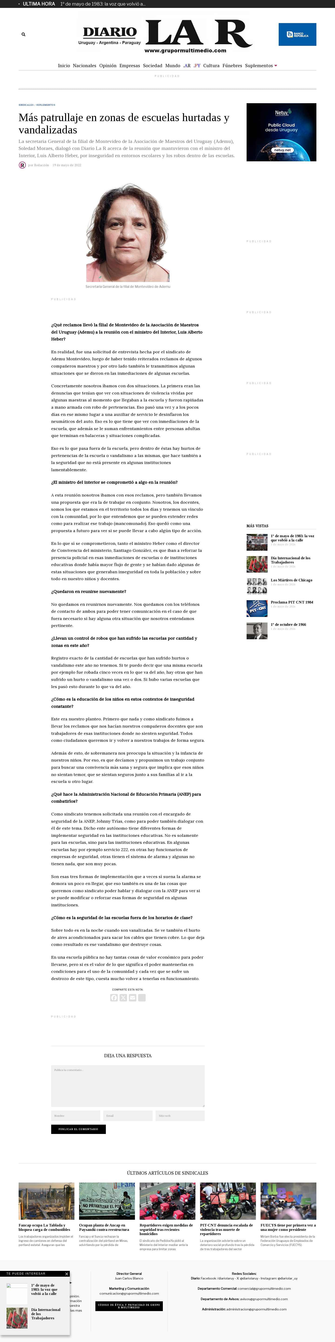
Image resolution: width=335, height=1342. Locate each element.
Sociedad (152, 65)
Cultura (211, 65)
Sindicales (26, 104)
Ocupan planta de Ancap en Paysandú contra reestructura (104, 1227)
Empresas (130, 65)
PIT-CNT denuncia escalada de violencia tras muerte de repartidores (226, 1229)
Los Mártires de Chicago (291, 580)
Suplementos (259, 65)
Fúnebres (232, 65)
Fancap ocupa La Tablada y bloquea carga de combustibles (44, 1227)
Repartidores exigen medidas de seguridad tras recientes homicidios (166, 1229)
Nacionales (84, 65)
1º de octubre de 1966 (288, 624)
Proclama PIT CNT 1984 (292, 602)
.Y (197, 65)
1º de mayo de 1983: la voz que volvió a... (103, 4)
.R (187, 65)
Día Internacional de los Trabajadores (290, 560)
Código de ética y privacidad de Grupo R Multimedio (129, 1306)
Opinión (108, 65)
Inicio (64, 65)
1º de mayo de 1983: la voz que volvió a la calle (292, 538)
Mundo (172, 65)
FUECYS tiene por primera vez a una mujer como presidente (288, 1227)
